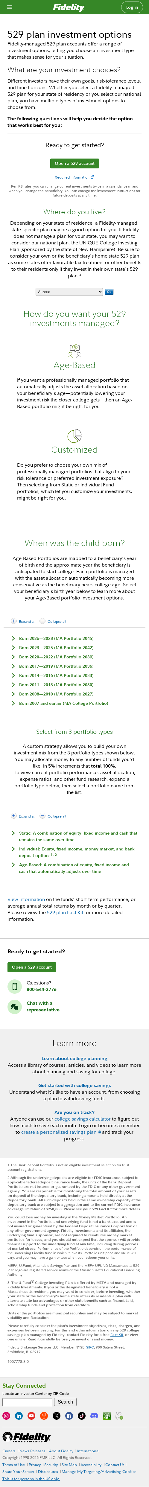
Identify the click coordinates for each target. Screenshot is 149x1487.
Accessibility (90, 1464)
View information (26, 899)
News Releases (32, 1450)
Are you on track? (74, 1112)
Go (109, 291)
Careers (9, 1450)
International (88, 1450)
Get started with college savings (74, 1085)
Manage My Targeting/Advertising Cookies (99, 1471)
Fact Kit (116, 1334)
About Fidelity (61, 1450)
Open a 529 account (75, 163)
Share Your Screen (18, 1471)
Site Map (69, 1464)
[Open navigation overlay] (9, 7)
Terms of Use (13, 1464)
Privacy (35, 1464)
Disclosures (48, 1471)
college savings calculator (82, 1118)
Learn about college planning (74, 1058)
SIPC (90, 1347)
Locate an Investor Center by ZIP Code (35, 1393)
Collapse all (57, 621)
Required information (72, 177)
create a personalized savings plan (58, 1132)
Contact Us (114, 1464)
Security (51, 1464)
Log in (132, 7)
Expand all (27, 621)
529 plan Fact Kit (65, 912)
